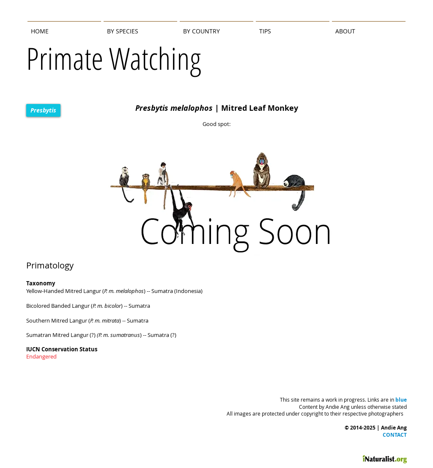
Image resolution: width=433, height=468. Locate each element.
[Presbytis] (43, 110)
